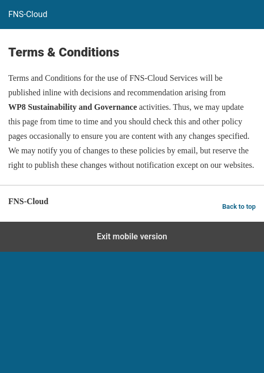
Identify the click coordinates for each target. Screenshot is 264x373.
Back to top (239, 206)
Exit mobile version (132, 236)
